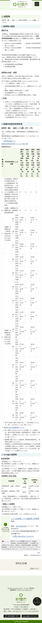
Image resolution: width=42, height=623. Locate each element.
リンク (26, 588)
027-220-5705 (21, 526)
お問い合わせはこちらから (23, 536)
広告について (34, 568)
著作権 (31, 588)
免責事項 (13, 590)
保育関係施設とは (9, 141)
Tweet (38, 552)
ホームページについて (15, 588)
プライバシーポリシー (24, 590)
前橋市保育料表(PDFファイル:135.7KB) (15, 144)
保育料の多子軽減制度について (14, 427)
